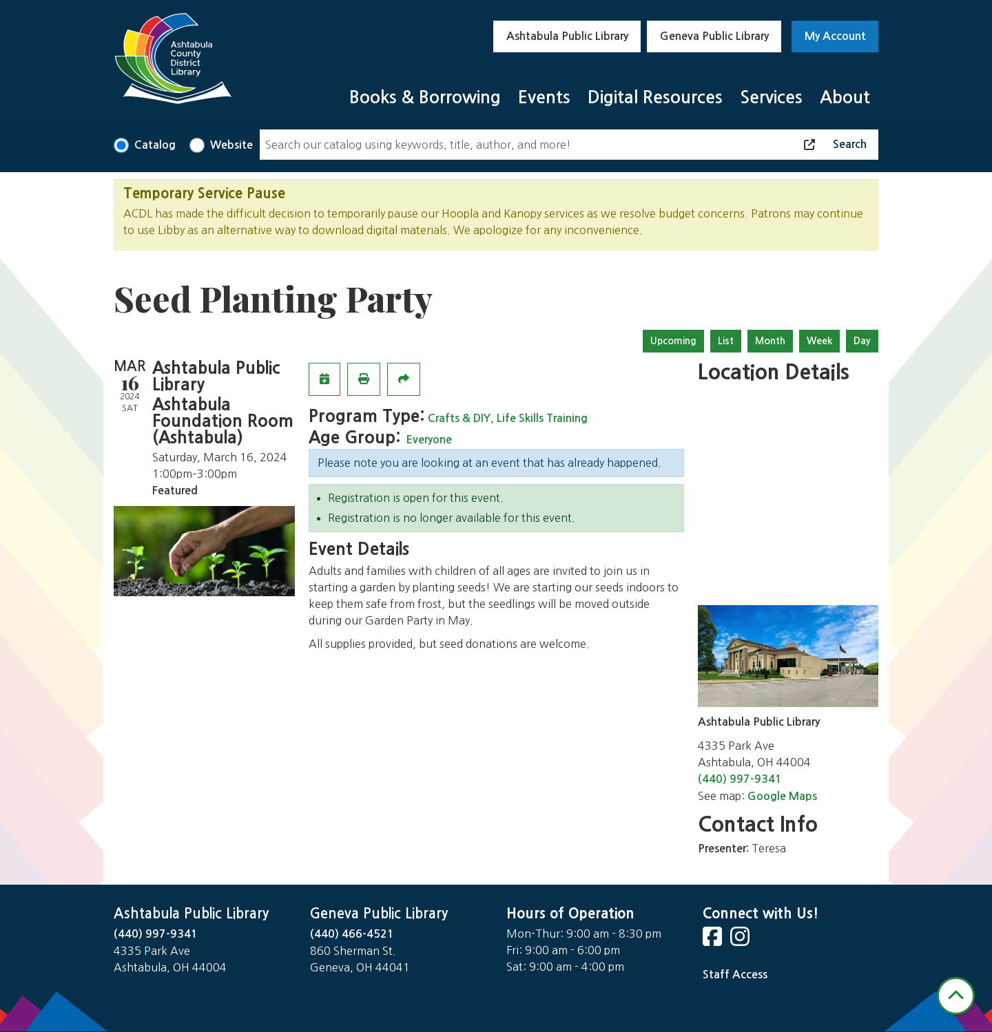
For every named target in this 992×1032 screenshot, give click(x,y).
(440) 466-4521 (352, 934)
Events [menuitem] (544, 97)
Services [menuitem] (771, 97)
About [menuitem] (845, 97)
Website (231, 145)
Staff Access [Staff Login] (735, 974)
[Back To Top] (956, 996)
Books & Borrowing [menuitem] (425, 97)
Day (862, 341)
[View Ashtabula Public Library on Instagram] (741, 941)
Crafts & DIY (459, 418)
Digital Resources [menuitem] (655, 97)
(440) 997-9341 (740, 779)
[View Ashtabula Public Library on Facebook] (714, 941)
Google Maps (782, 796)
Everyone (429, 439)
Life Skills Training (542, 418)
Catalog (155, 145)
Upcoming (673, 341)
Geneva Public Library (714, 36)
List (726, 341)
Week (819, 341)
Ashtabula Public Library (567, 36)
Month (770, 341)
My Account (835, 36)
